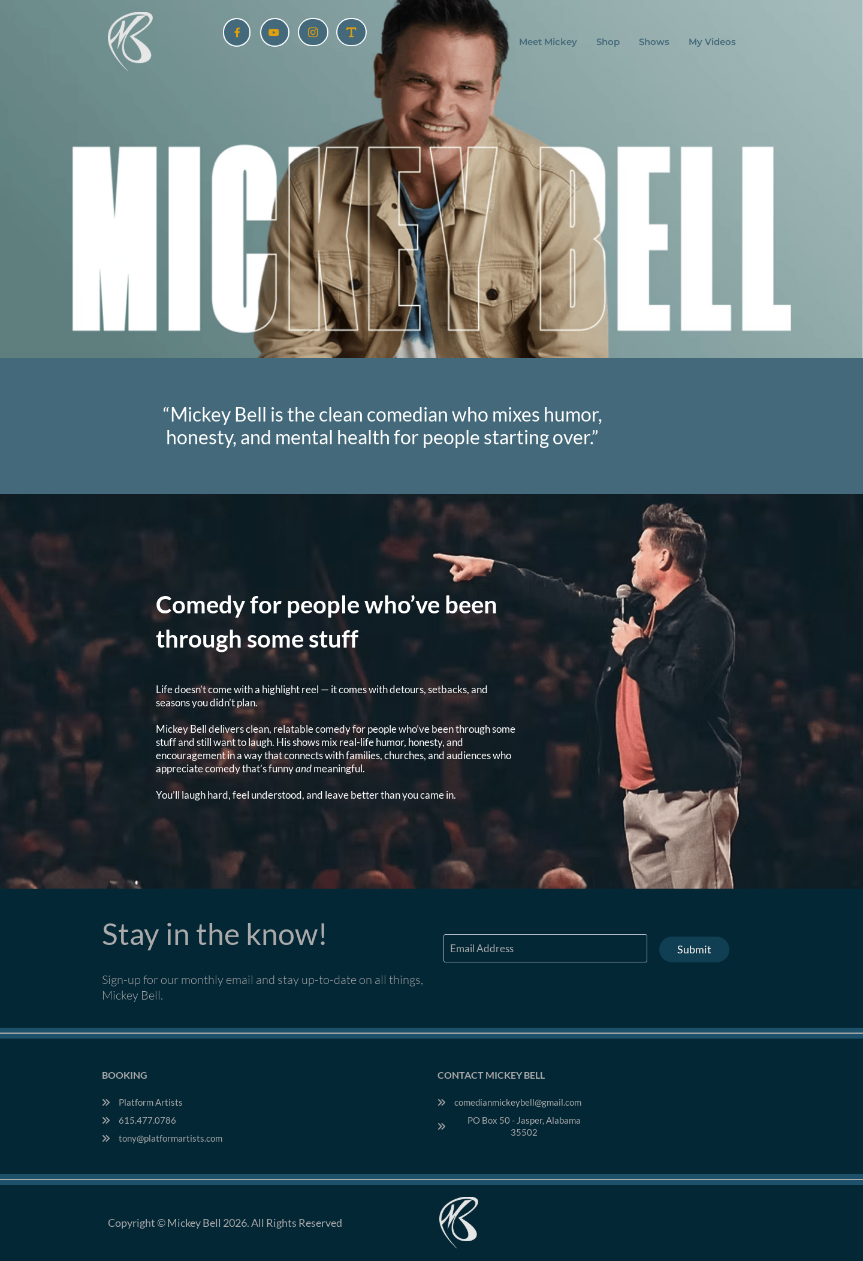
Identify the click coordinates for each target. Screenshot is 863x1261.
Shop (608, 41)
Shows (654, 41)
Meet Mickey (548, 41)
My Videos (712, 41)
